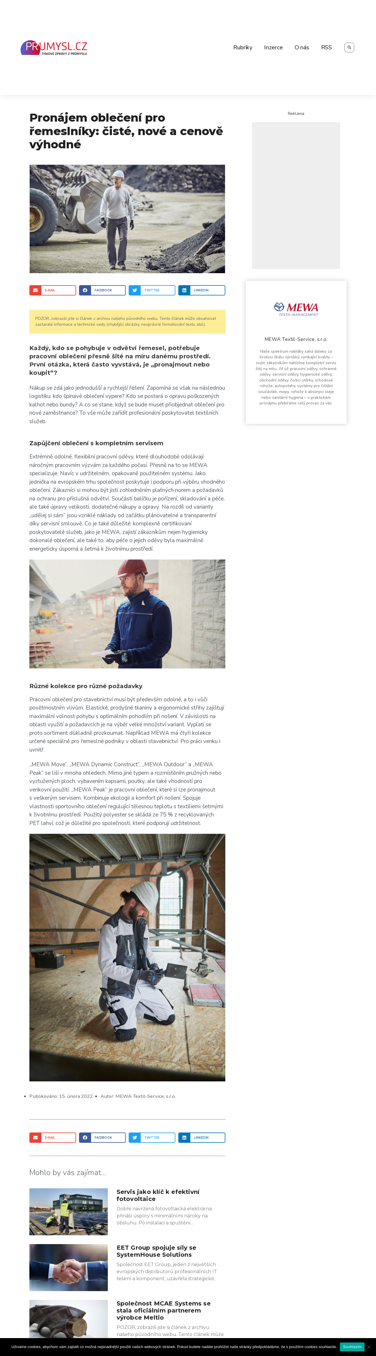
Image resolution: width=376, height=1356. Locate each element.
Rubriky (242, 47)
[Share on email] (52, 290)
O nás (302, 47)
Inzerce (273, 47)
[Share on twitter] (152, 290)
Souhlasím (352, 1347)
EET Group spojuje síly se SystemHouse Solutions (157, 1251)
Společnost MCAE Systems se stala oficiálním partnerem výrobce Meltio (164, 1310)
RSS (326, 47)
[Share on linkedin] (201, 290)
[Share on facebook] (102, 290)
